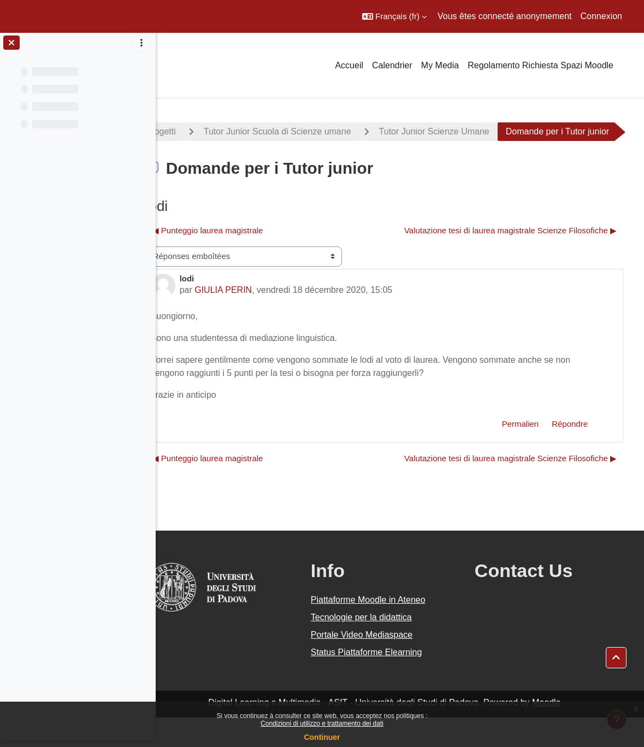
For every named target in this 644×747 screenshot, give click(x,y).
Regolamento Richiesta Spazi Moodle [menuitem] (540, 65)
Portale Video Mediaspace (382, 664)
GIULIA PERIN (254, 319)
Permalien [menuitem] (520, 453)
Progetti (191, 131)
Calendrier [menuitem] (392, 65)
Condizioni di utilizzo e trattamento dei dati (322, 723)
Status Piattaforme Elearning (386, 681)
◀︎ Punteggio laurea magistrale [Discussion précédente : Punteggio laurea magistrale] (238, 259)
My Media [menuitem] (440, 65)
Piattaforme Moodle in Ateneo (388, 629)
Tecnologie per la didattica (381, 646)
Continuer (322, 737)
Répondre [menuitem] (570, 453)
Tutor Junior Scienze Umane (465, 131)
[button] (394, 16)
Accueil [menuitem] (349, 65)
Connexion (602, 16)
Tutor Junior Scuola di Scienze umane (308, 131)
